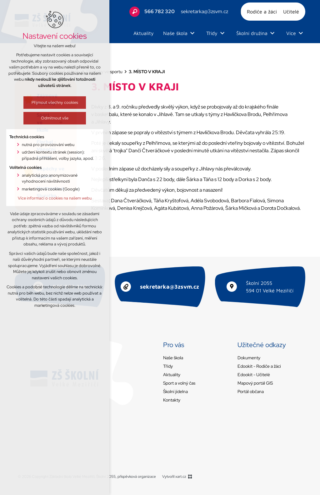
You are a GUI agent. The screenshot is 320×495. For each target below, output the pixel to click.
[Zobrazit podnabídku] (192, 33)
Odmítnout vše (52, 118)
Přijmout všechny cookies (51, 102)
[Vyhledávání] (134, 12)
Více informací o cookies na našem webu (52, 198)
